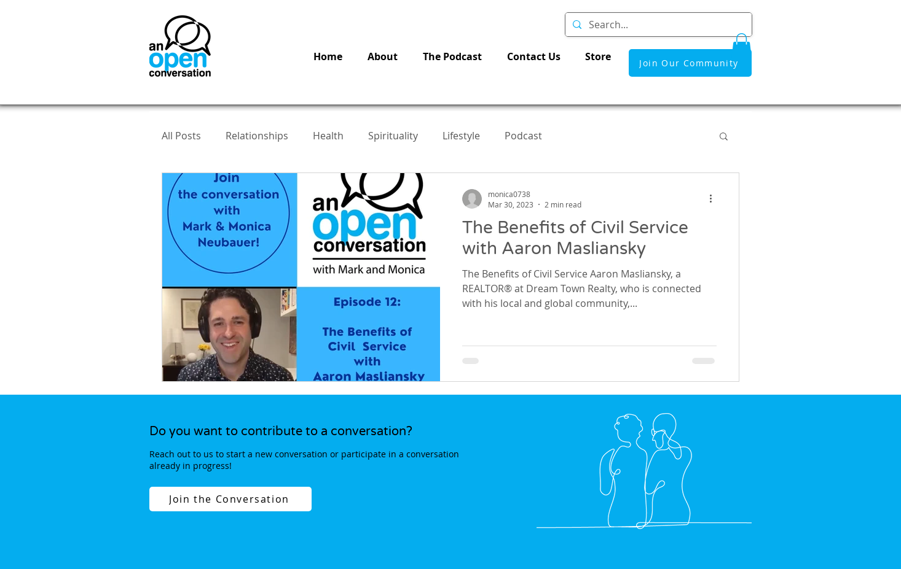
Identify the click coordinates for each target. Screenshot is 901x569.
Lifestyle (461, 135)
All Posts (181, 135)
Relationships (257, 135)
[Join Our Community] (690, 63)
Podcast (523, 135)
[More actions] (714, 199)
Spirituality (393, 135)
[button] (741, 46)
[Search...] (657, 24)
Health (328, 135)
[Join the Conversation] (230, 499)
